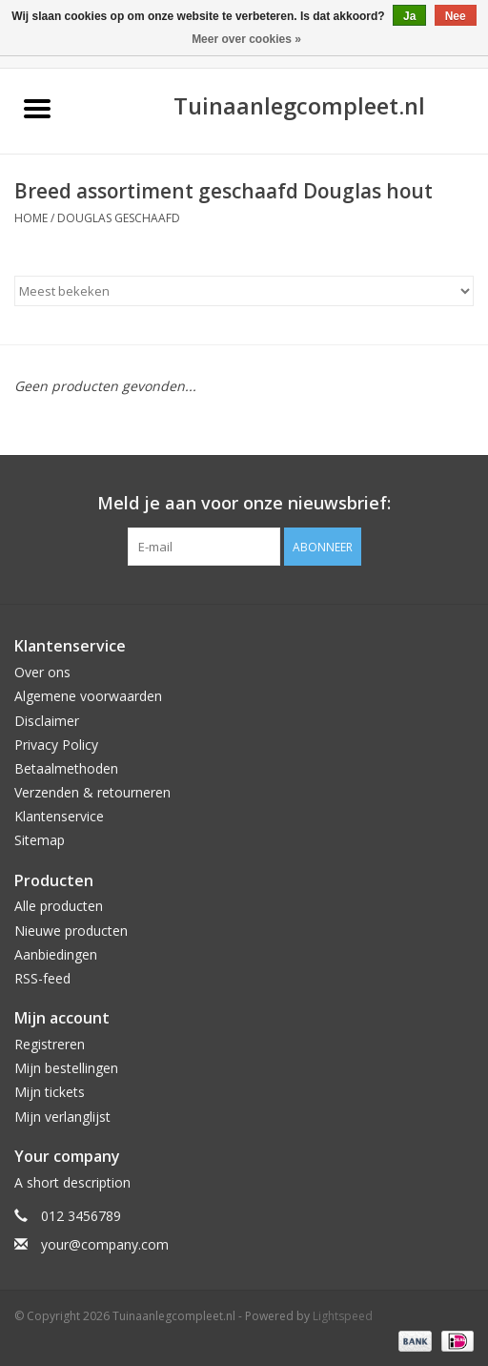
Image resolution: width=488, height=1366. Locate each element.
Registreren (49, 1044)
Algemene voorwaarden (88, 696)
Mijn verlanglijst (62, 1116)
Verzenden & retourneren (92, 792)
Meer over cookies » (246, 39)
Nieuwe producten (71, 930)
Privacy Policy (56, 744)
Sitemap (39, 840)
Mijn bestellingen (66, 1068)
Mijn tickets (49, 1092)
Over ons (42, 672)
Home (31, 218)
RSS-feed (42, 978)
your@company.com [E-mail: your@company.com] (105, 1244)
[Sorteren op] (244, 291)
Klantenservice (59, 816)
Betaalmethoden (66, 768)
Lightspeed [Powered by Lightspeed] (343, 1316)
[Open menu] (37, 108)
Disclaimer (46, 721)
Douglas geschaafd (118, 218)
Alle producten (58, 906)
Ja (409, 16)
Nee (455, 16)
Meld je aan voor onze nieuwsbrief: (244, 503)
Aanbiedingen (55, 954)
